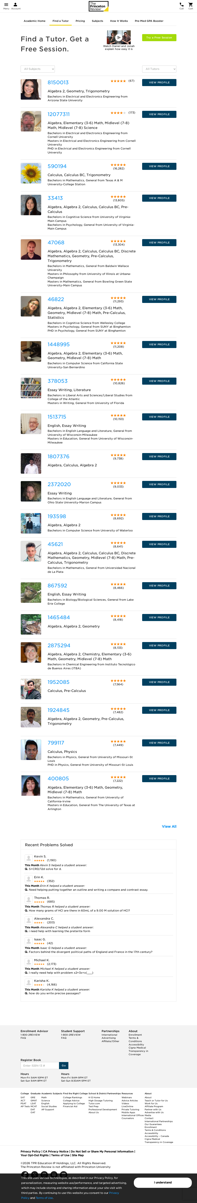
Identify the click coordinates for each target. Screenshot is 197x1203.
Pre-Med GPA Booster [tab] (149, 20)
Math (44, 1097)
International (109, 1034)
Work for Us (151, 1103)
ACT (23, 1100)
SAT (23, 1097)
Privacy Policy (31, 1151)
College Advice (71, 1100)
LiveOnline (127, 1106)
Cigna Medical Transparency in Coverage (138, 1051)
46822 (56, 299)
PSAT (23, 1103)
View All (169, 827)
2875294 (59, 645)
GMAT (34, 1100)
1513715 (57, 417)
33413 (55, 198)
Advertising (109, 1037)
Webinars (127, 1097)
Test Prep (93, 1106)
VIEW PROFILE (159, 82)
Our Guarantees (153, 1124)
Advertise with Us (154, 1112)
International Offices (133, 1115)
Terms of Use (44, 1197)
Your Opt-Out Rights (35, 1155)
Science (45, 1100)
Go (64, 1065)
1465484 (59, 617)
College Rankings (72, 1097)
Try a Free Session (159, 37)
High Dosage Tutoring (101, 1100)
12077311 (59, 114)
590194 (57, 166)
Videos (125, 1103)
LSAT (33, 1103)
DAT (33, 1109)
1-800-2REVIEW (30, 1034)
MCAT (34, 1106)
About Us (94, 1112)
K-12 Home (94, 1097)
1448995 (59, 344)
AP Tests (25, 1106)
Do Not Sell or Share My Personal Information (102, 1151)
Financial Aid (70, 1106)
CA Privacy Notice (55, 1151)
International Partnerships (159, 1121)
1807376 (58, 456)
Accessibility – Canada (157, 1136)
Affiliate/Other (110, 1041)
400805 (58, 779)
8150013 (58, 82)
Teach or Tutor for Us (156, 1100)
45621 (55, 544)
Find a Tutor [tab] (61, 20)
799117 (56, 743)
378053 (58, 381)
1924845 (59, 710)
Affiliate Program (154, 1106)
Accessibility (136, 1044)
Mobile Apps (128, 1112)
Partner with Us (153, 1109)
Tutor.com (94, 1103)
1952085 (59, 682)
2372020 (59, 484)
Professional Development (103, 1109)
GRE (33, 1097)
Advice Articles (130, 1100)
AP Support (47, 1109)
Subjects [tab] (97, 20)
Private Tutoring (130, 1109)
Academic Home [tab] (35, 20)
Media (148, 1115)
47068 (56, 243)
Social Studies (49, 1106)
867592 (57, 586)
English (45, 1103)
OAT (33, 1112)
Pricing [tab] (80, 20)
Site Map (78, 1155)
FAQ (23, 1037)
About (148, 1097)
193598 (57, 516)
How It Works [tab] (119, 20)
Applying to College (74, 1103)
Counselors (128, 1118)
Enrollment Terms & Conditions (135, 1038)
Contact (149, 1118)
